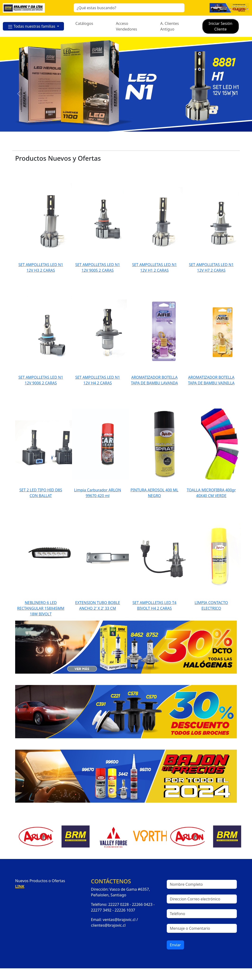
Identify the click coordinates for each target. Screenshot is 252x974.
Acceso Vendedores (126, 26)
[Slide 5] (138, 144)
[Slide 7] (155, 144)
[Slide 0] (96, 144)
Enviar (175, 944)
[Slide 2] (113, 144)
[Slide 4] (130, 144)
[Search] (129, 7)
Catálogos (84, 23)
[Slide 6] (147, 144)
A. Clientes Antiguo (169, 26)
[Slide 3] (121, 144)
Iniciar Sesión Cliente (220, 26)
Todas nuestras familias (32, 26)
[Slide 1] (104, 144)
